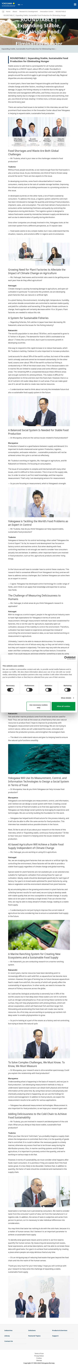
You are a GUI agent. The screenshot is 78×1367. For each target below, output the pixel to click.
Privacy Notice (39, 1356)
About (15, 11)
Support (55, 1336)
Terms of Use (39, 1353)
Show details (66, 698)
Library (7, 1336)
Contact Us (8, 1341)
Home (8, 11)
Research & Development (28, 11)
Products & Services (59, 1330)
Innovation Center (46, 11)
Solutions (32, 1330)
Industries (8, 1330)
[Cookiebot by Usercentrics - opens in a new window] (65, 657)
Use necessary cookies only (38, 706)
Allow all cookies (63, 706)
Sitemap (39, 1360)
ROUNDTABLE (61, 11)
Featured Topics (34, 1336)
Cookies (39, 1358)
